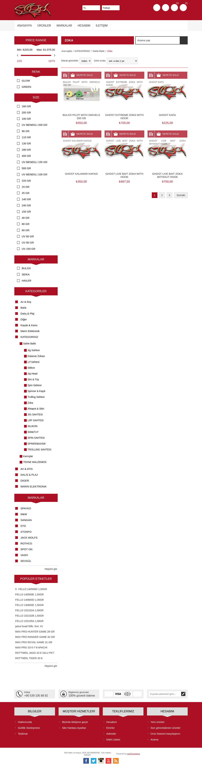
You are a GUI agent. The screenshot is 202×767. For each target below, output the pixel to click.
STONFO (26, 531)
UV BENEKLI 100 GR (34, 174)
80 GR (25, 223)
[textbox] (158, 40)
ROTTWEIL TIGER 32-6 (28, 658)
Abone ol (183, 694)
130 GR (26, 143)
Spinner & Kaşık (36, 391)
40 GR (25, 217)
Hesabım (111, 721)
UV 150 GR (28, 248)
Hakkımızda (25, 721)
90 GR (25, 131)
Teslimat (23, 733)
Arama (183, 40)
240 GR (26, 205)
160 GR (26, 106)
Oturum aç (165, 7)
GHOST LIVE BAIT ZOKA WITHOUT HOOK (167, 175)
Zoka (30, 402)
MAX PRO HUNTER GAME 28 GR (34, 631)
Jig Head (32, 373)
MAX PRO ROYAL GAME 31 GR (33, 642)
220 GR (26, 180)
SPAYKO (26, 508)
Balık (23, 307)
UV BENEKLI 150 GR (34, 162)
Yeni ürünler (158, 721)
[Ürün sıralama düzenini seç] (122, 61)
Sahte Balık (29, 343)
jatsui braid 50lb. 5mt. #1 (29, 626)
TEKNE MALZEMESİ (34, 462)
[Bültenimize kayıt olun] (165, 694)
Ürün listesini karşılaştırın (165, 733)
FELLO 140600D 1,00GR (29, 599)
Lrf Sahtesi (33, 361)
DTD (23, 525)
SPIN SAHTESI (36, 437)
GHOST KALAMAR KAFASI (81, 173)
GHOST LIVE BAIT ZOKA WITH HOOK (124, 175)
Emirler (110, 727)
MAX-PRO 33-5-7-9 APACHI (31, 647)
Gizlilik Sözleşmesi (29, 727)
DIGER (25, 480)
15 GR (25, 186)
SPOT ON (26, 549)
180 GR (26, 149)
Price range (36, 40)
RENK (36, 71)
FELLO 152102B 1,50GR (29, 615)
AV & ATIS (27, 468)
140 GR (26, 199)
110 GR (26, 137)
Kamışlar (28, 456)
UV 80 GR (28, 242)
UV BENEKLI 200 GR (34, 124)
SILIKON (32, 426)
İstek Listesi (113, 739)
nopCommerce (133, 753)
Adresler (111, 733)
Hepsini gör (51, 569)
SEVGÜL (26, 560)
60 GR (25, 230)
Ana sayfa (66, 51)
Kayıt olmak (156, 7)
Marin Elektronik (30, 331)
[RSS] (116, 760)
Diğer (24, 319)
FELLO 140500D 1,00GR (32, 589)
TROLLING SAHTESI (39, 449)
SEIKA (26, 274)
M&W (24, 514)
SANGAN (26, 520)
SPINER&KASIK (37, 443)
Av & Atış (26, 301)
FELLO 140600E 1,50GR (29, 605)
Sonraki (181, 195)
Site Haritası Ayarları (74, 727)
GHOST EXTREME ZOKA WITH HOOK (124, 116)
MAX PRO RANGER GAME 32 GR (35, 637)
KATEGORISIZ (29, 336)
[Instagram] (101, 760)
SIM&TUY (33, 432)
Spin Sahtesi (35, 385)
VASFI (24, 555)
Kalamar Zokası (36, 356)
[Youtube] (108, 760)
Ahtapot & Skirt (36, 408)
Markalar (36, 259)
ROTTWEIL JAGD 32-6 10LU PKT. (34, 652)
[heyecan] (93, 760)
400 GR (26, 155)
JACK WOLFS (29, 537)
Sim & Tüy (33, 379)
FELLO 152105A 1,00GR (29, 621)
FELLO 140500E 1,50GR (29, 594)
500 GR (26, 168)
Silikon (31, 367)
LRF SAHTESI (36, 420)
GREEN (26, 86)
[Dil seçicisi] (111, 7)
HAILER (26, 280)
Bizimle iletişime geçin (75, 721)
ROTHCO (26, 543)
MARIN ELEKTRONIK (34, 486)
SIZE (36, 97)
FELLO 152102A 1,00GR (29, 610)
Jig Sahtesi (34, 350)
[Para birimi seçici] (91, 7)
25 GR (25, 192)
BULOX (26, 268)
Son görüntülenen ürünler (165, 727)
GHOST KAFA (167, 114)
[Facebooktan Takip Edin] (86, 760)
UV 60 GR (28, 236)
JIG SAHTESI (35, 414)
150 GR (26, 211)
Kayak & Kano (29, 325)
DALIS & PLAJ (29, 474)
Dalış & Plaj (27, 313)
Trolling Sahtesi (36, 397)
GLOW (26, 80)
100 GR (26, 118)
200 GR (26, 112)
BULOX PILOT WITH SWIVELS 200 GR (81, 116)
